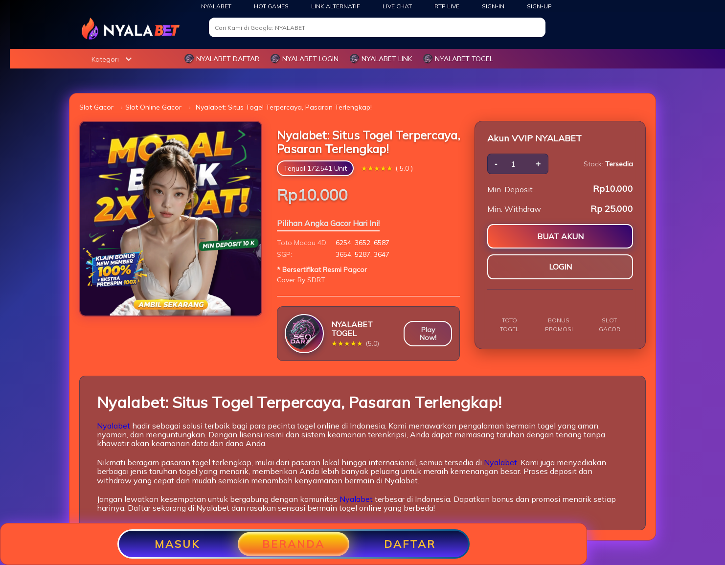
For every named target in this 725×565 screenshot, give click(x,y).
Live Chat (397, 6)
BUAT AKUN (560, 236)
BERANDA (293, 543)
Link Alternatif (335, 6)
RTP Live (446, 6)
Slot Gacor (96, 107)
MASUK (177, 543)
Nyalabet (113, 425)
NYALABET (216, 6)
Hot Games (271, 6)
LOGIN (560, 266)
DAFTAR (410, 543)
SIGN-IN (493, 6)
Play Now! (428, 333)
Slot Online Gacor (153, 107)
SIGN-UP (539, 6)
